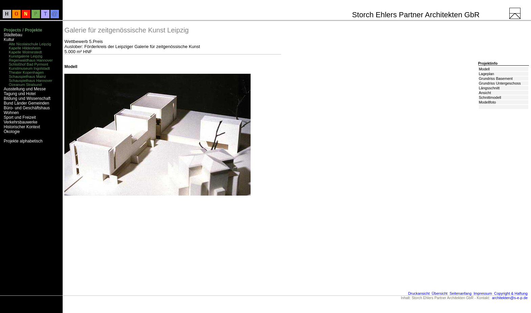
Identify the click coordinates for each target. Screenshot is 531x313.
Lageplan (486, 74)
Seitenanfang (460, 293)
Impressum (482, 293)
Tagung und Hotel (20, 93)
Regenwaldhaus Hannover (31, 60)
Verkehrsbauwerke (20, 122)
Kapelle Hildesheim (25, 48)
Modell (484, 69)
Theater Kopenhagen (26, 72)
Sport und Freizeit (20, 117)
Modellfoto (487, 102)
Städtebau (13, 34)
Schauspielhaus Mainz (27, 76)
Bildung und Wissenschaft (27, 98)
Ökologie (12, 131)
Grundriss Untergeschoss (500, 83)
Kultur (9, 39)
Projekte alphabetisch (23, 141)
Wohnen (11, 112)
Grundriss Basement (496, 78)
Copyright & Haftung (511, 293)
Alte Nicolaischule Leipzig (30, 44)
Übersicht (439, 293)
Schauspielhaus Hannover (30, 81)
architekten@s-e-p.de (510, 298)
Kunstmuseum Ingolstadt (29, 68)
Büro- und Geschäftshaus (27, 108)
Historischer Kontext (22, 127)
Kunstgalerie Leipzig (25, 56)
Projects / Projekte (23, 29)
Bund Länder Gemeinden (26, 103)
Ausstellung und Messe (25, 89)
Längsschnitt (489, 88)
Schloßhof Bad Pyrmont (28, 64)
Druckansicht (419, 293)
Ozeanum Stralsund (25, 85)
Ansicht (485, 93)
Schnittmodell (490, 97)
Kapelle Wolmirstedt (25, 52)
